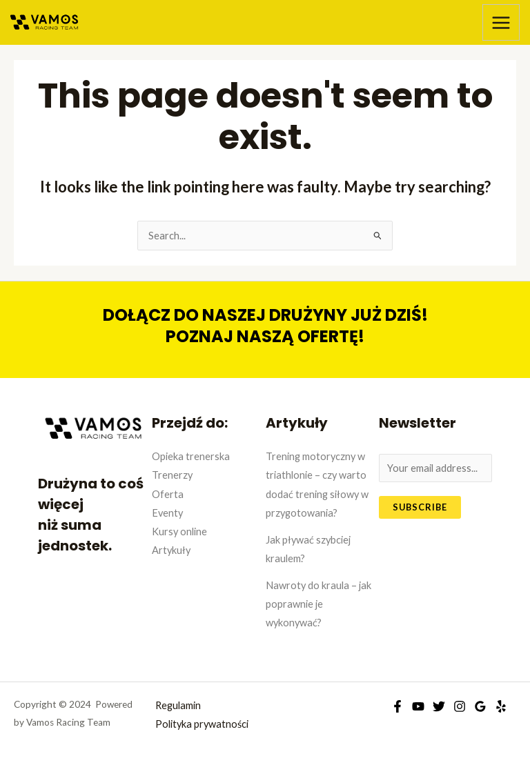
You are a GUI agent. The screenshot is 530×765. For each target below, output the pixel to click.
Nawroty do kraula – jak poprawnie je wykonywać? (318, 603)
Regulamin (178, 705)
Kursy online (179, 531)
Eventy (167, 513)
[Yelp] (501, 706)
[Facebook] (397, 706)
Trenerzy (172, 475)
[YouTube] (418, 706)
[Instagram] (459, 706)
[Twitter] (439, 706)
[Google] (480, 706)
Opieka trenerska (191, 456)
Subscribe (420, 507)
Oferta (168, 494)
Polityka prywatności (201, 724)
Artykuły (171, 550)
